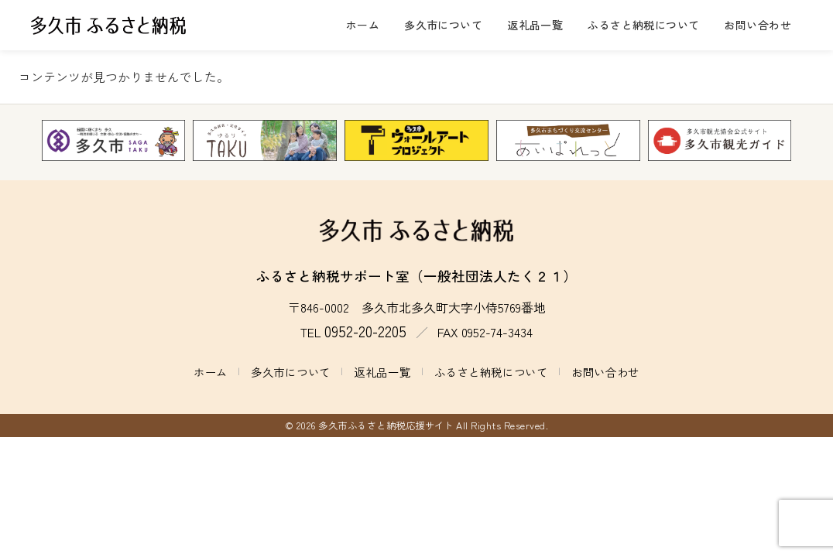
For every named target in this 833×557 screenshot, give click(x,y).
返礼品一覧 (535, 24)
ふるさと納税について (643, 24)
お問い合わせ (757, 24)
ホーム (362, 24)
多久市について (443, 24)
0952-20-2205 (365, 331)
